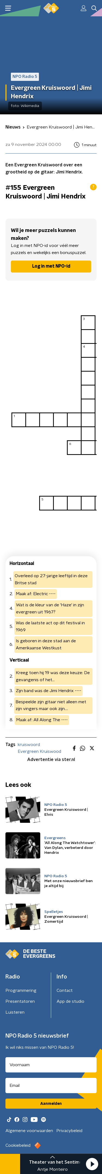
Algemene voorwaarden (29, 1131)
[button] (92, 1164)
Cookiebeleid (17, 1145)
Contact (65, 990)
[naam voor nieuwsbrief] (51, 1064)
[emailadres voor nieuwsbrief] (51, 1085)
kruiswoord (29, 744)
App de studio (70, 1001)
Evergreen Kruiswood (39, 751)
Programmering (20, 990)
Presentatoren (20, 1001)
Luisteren (14, 1012)
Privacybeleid (69, 1131)
